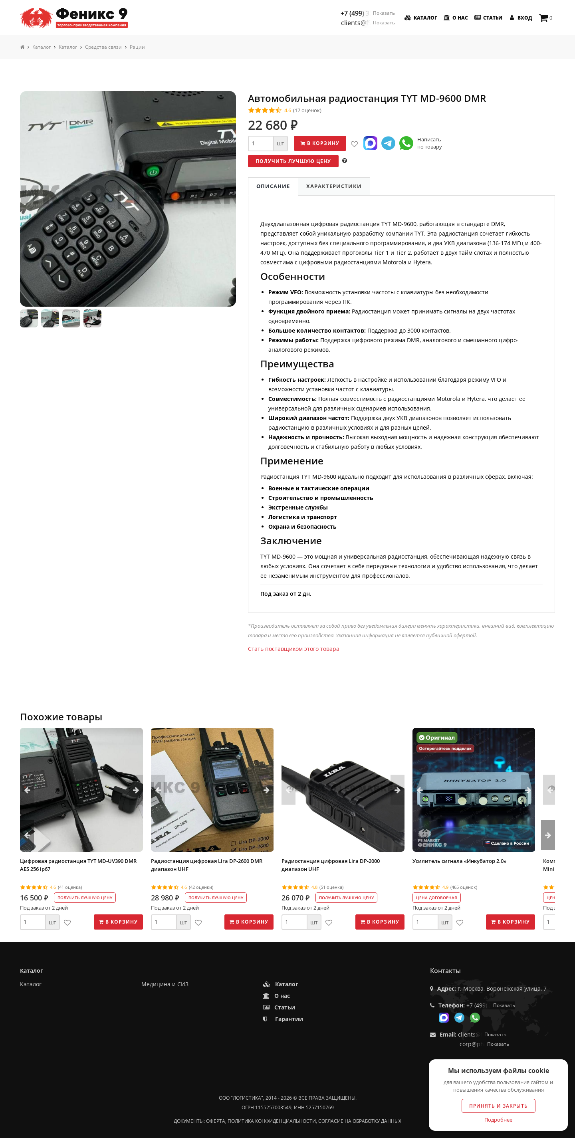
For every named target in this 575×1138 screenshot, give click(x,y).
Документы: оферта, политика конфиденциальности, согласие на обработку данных (287, 1121)
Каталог (420, 17)
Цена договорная (436, 897)
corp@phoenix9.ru (484, 1044)
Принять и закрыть (498, 1105)
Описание (273, 186)
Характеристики (334, 186)
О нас (455, 17)
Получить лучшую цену (293, 161)
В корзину (320, 143)
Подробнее (498, 1119)
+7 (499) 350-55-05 (368, 13)
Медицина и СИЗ (164, 984)
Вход (519, 17)
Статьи (487, 17)
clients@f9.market (368, 23)
